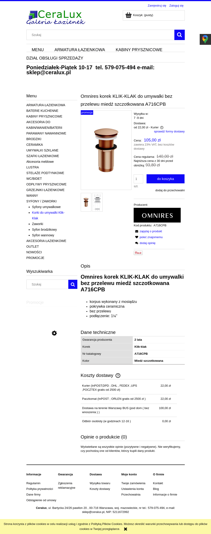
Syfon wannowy (43, 235)
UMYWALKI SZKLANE (42, 150)
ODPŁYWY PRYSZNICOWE (46, 184)
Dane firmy (33, 494)
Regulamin (33, 483)
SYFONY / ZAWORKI (41, 201)
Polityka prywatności (39, 489)
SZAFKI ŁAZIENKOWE (42, 156)
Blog (156, 489)
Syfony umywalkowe (46, 207)
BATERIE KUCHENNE (42, 111)
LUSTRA (32, 167)
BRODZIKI (33, 139)
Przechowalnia (131, 494)
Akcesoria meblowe (40, 161)
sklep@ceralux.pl (48, 72)
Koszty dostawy (100, 489)
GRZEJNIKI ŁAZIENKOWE (45, 190)
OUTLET (32, 246)
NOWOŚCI (34, 252)
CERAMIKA (34, 144)
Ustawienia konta (132, 489)
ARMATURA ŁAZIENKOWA (45, 105)
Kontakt (158, 483)
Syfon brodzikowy (44, 229)
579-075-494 (120, 67)
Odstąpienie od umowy (41, 500)
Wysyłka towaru (100, 483)
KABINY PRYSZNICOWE (44, 116)
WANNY (32, 195)
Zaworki (37, 224)
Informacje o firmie (165, 494)
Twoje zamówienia (133, 483)
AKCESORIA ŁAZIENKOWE (46, 241)
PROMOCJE (35, 258)
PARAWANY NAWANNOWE (46, 133)
